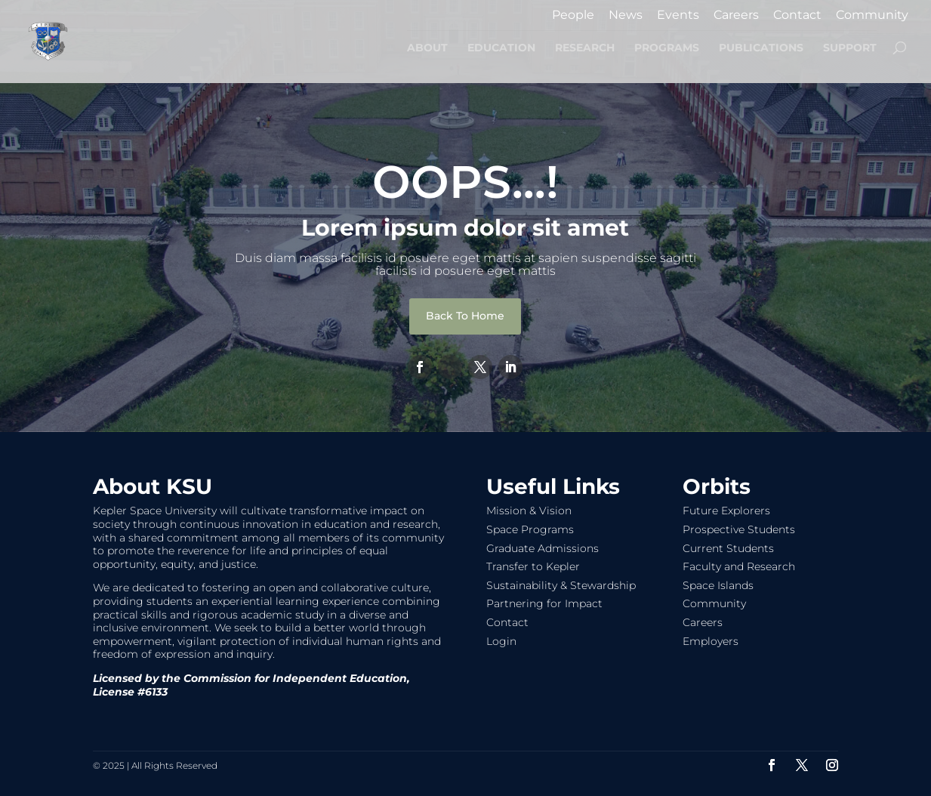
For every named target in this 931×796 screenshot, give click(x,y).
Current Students (728, 548)
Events (678, 15)
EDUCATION (501, 48)
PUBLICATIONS (761, 48)
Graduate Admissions (542, 548)
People (573, 15)
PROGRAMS (666, 48)
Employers (710, 641)
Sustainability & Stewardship (561, 585)
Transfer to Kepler (533, 566)
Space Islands (718, 585)
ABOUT (427, 48)
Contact (797, 15)
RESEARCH (585, 48)
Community (872, 15)
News (626, 15)
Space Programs (530, 529)
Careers (736, 15)
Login (501, 641)
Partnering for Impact (544, 603)
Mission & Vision (529, 510)
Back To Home (465, 315)
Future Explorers (726, 510)
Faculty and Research (739, 566)
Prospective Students (739, 529)
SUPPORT (850, 48)
